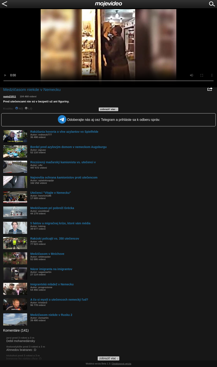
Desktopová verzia (121, 363)
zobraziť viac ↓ (109, 109)
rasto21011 (9, 96)
